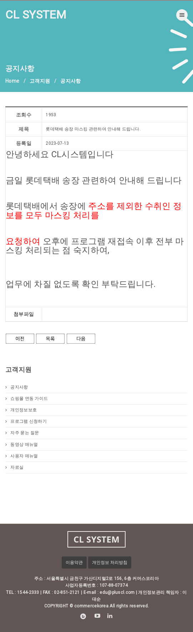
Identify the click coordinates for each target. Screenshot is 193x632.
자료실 (14, 467)
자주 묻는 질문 (22, 432)
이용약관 (74, 562)
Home (12, 81)
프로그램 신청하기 (26, 421)
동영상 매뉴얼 (21, 444)
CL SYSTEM (36, 14)
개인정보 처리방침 (109, 562)
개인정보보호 (21, 409)
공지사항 (16, 387)
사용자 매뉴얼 (21, 455)
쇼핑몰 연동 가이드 (26, 398)
